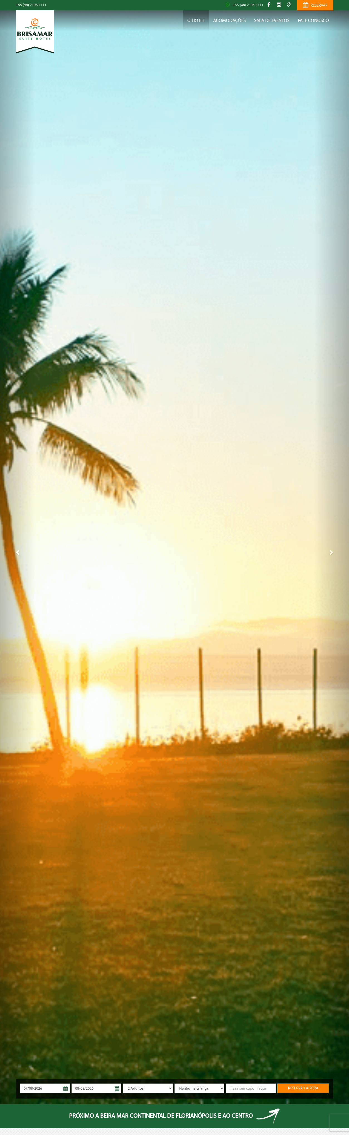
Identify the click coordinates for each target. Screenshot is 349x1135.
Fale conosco (313, 20)
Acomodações (229, 20)
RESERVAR (315, 5)
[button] (17, 552)
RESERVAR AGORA (303, 1088)
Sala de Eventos (271, 20)
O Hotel (196, 20)
